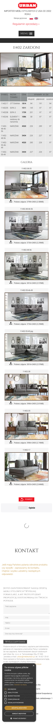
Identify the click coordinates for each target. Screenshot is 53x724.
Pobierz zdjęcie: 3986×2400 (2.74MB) (26, 442)
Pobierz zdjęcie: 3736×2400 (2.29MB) (26, 242)
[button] (19, 718)
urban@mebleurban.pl (26, 623)
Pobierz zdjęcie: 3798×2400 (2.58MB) (26, 201)
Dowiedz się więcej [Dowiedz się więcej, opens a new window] (20, 685)
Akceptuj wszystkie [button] (19, 708)
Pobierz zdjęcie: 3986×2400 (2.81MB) (26, 403)
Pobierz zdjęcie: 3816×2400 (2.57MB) (26, 282)
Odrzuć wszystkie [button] (19, 714)
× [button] (33, 666)
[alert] (19, 692)
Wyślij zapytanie (15, 608)
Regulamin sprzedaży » (26, 24)
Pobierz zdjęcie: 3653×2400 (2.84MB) (26, 483)
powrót (26, 499)
